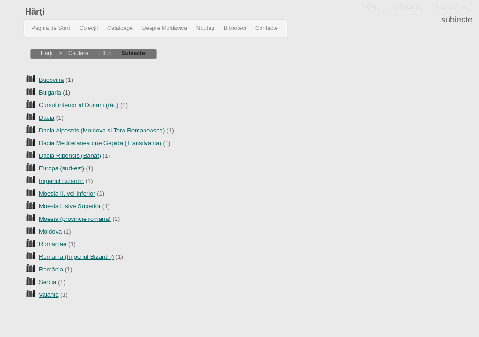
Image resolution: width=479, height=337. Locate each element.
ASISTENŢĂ (406, 7)
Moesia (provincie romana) (75, 218)
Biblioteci (235, 28)
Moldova (50, 231)
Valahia (48, 294)
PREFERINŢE (451, 7)
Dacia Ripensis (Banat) (70, 155)
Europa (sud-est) (61, 168)
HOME (371, 7)
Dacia (46, 117)
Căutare (78, 53)
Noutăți (205, 28)
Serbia (48, 282)
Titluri (105, 53)
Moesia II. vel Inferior (67, 193)
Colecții (89, 28)
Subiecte (133, 53)
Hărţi (34, 11)
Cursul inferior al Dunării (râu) (79, 105)
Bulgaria (50, 92)
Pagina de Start (50, 28)
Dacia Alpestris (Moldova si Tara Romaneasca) (102, 130)
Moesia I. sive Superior (70, 206)
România (51, 269)
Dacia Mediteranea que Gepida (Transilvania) (100, 143)
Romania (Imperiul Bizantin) (76, 256)
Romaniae (52, 244)
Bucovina (51, 79)
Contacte (266, 28)
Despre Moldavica (164, 28)
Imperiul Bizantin (61, 180)
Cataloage (120, 28)
